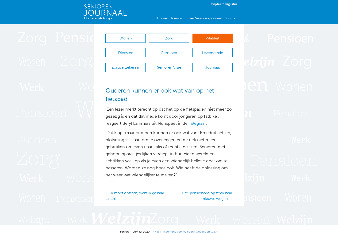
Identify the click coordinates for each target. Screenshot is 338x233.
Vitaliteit (212, 38)
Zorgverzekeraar (125, 63)
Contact (232, 18)
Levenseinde (212, 51)
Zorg (169, 38)
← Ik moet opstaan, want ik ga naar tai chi (135, 190)
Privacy (156, 226)
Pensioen (169, 51)
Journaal (212, 63)
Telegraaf (197, 118)
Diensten (125, 51)
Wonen (125, 38)
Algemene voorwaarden (178, 226)
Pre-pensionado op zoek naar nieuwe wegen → (207, 190)
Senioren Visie (169, 63)
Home (162, 18)
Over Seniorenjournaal (204, 18)
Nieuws (177, 18)
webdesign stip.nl (207, 226)
